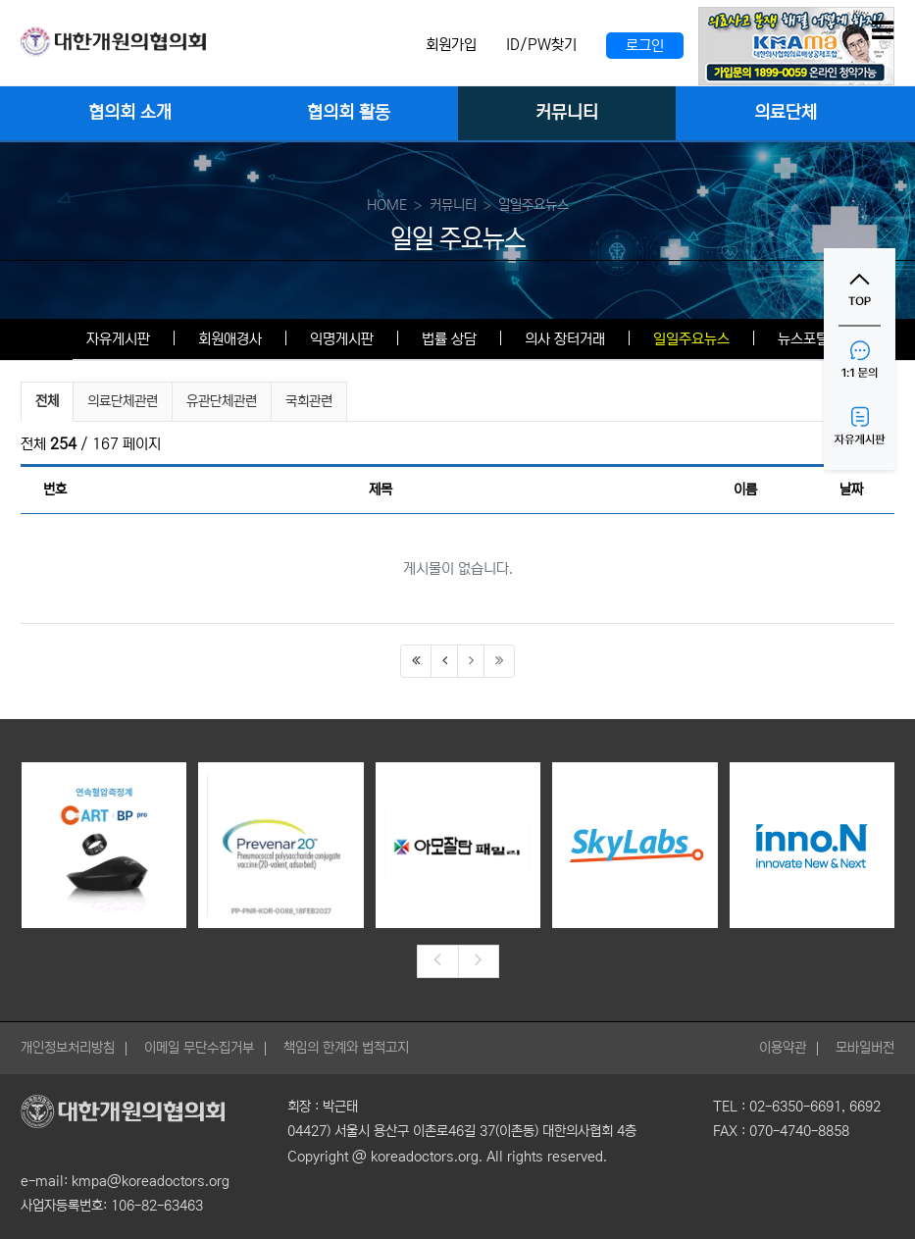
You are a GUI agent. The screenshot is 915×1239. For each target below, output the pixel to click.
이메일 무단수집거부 (199, 1048)
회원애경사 (230, 339)
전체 (47, 401)
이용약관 (782, 1048)
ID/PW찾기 (541, 44)
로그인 (645, 45)
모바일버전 (865, 1048)
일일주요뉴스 (691, 339)
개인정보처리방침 (68, 1048)
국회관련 (308, 401)
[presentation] (437, 961)
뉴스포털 (803, 339)
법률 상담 (449, 339)
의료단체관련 (122, 401)
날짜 (851, 489)
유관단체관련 (221, 401)
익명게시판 (342, 339)
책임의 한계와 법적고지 (346, 1048)
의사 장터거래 (565, 339)
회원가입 (451, 44)
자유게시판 (118, 339)
